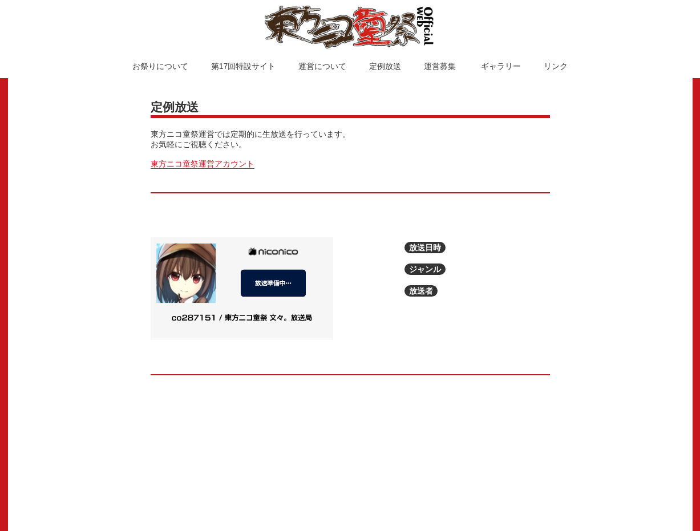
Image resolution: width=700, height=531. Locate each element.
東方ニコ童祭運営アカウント (202, 163)
